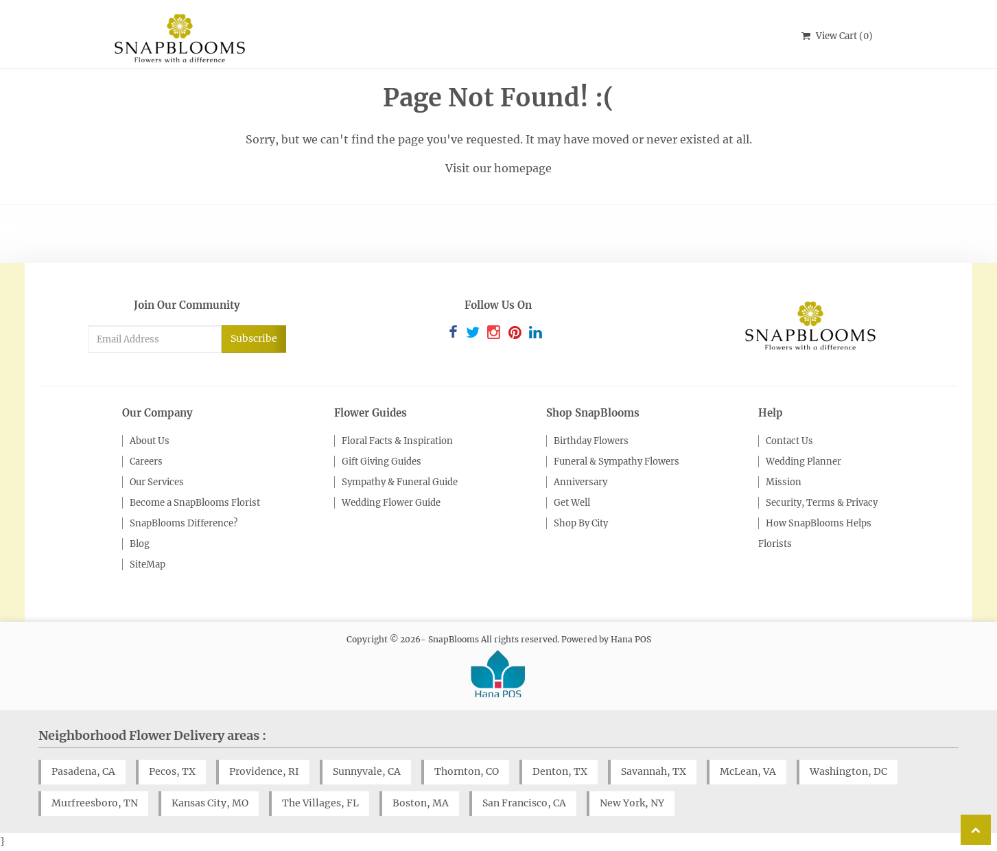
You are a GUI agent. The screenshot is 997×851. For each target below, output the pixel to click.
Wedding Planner (803, 461)
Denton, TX (559, 771)
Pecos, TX (172, 771)
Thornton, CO (466, 771)
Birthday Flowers (591, 441)
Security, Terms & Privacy (822, 503)
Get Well (572, 503)
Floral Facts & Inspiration (397, 441)
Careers (146, 461)
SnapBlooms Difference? (183, 523)
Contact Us (789, 441)
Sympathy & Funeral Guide (400, 482)
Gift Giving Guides (381, 461)
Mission (783, 482)
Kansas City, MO (210, 803)
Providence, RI (264, 771)
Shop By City (581, 523)
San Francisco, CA (524, 803)
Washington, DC (848, 771)
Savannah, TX (653, 771)
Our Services (157, 482)
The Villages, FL (320, 803)
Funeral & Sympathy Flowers (616, 461)
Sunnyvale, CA (367, 771)
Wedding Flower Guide (391, 503)
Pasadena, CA (83, 771)
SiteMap (147, 564)
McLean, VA (748, 771)
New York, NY (632, 803)
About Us (149, 441)
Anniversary (580, 482)
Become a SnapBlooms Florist (195, 503)
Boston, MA (420, 803)
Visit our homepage (498, 168)
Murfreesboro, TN (94, 803)
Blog (140, 544)
